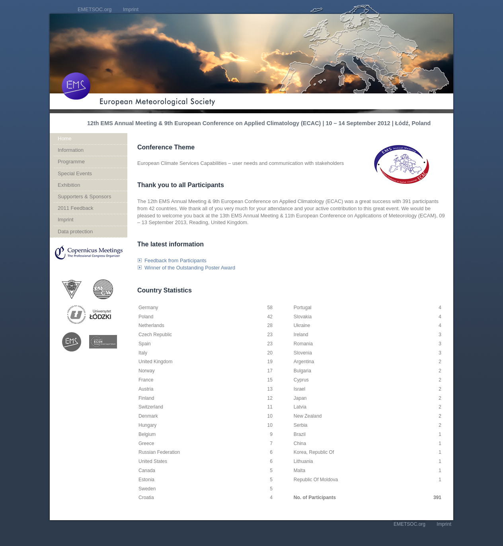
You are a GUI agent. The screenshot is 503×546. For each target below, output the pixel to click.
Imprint (130, 9)
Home (65, 138)
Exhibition (69, 185)
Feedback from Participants (175, 260)
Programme (71, 162)
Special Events (75, 173)
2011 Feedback (76, 208)
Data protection (75, 231)
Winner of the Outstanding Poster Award (189, 268)
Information (71, 150)
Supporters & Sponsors (84, 196)
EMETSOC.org (94, 9)
